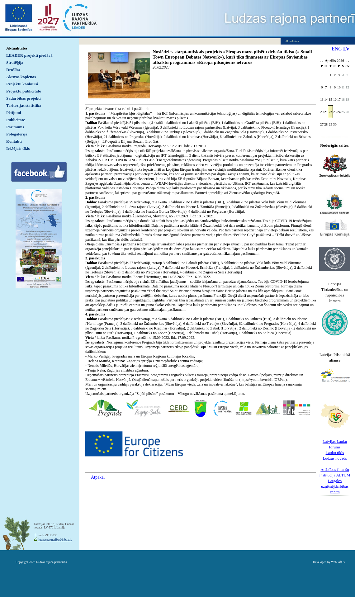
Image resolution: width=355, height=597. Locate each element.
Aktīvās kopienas (21, 76)
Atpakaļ (98, 477)
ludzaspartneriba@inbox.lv (55, 539)
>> (347, 61)
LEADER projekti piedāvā (29, 55)
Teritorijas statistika (23, 105)
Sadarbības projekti (23, 98)
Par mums (15, 127)
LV (346, 48)
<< (321, 61)
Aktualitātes (16, 48)
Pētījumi (13, 112)
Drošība (13, 69)
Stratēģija (14, 62)
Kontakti (14, 141)
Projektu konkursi (22, 84)
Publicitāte (15, 119)
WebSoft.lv (338, 562)
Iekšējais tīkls (18, 148)
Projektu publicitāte (23, 91)
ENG (337, 48)
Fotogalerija (16, 134)
